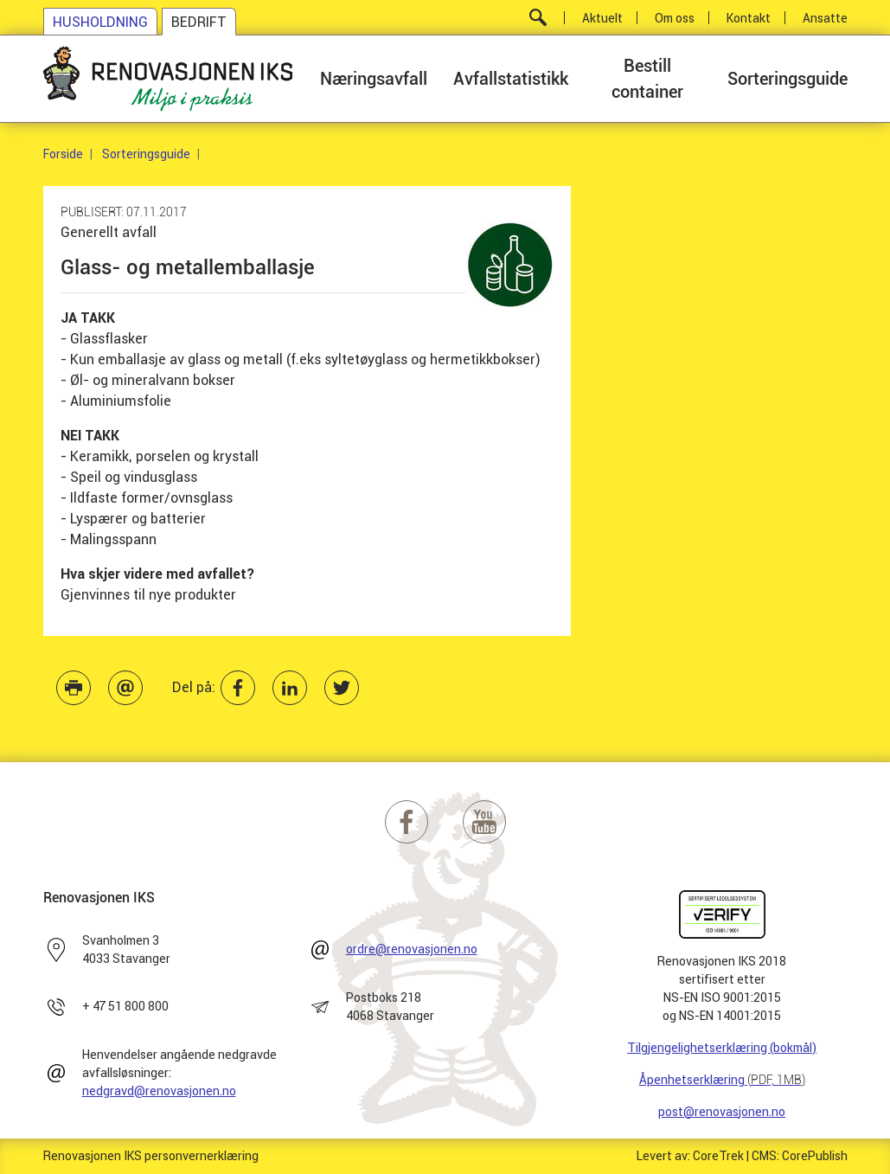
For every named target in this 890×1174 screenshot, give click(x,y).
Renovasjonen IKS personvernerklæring (151, 1156)
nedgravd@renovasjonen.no (159, 1091)
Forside (63, 154)
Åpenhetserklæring (722, 1079)
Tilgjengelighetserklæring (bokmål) (721, 1047)
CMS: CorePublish (800, 1156)
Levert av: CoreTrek (690, 1156)
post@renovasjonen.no (721, 1111)
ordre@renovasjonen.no (411, 949)
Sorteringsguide (146, 154)
